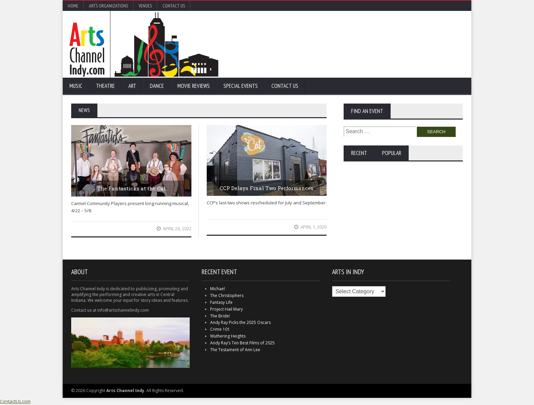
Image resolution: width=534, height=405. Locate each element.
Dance (157, 86)
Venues (145, 6)
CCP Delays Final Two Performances (266, 188)
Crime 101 (220, 329)
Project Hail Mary (226, 309)
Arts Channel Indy (143, 44)
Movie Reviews (193, 86)
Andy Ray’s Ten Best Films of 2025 (242, 343)
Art (132, 86)
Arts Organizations (108, 6)
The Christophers (227, 295)
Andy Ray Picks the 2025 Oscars (240, 322)
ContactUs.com (15, 401)
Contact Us (173, 6)
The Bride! (220, 316)
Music (75, 86)
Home (73, 6)
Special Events (240, 86)
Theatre (105, 86)
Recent (359, 153)
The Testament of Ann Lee (235, 350)
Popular (391, 153)
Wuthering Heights (228, 336)
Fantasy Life (221, 302)
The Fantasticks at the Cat (131, 188)
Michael (217, 289)
